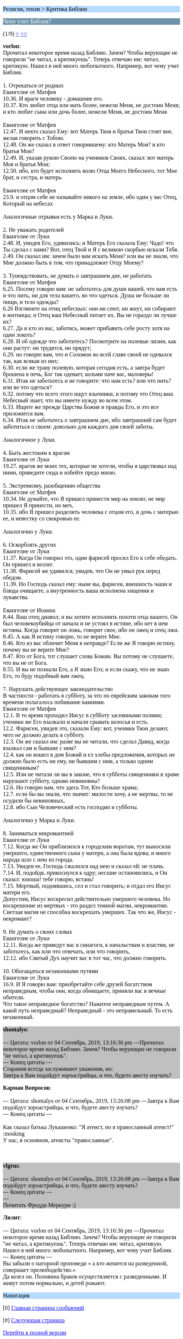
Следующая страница (38, 1320)
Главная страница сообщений (47, 1308)
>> (23, 34)
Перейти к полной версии (34, 1333)
